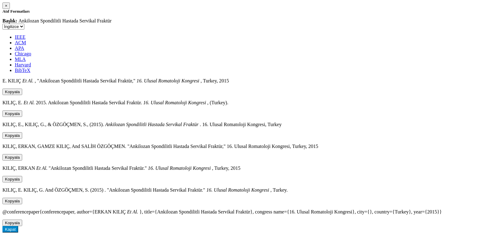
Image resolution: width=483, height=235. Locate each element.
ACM (20, 42)
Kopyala (12, 92)
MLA (20, 59)
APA (19, 48)
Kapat (10, 229)
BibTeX (22, 70)
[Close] (6, 5)
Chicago (23, 53)
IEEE (20, 37)
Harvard (23, 64)
